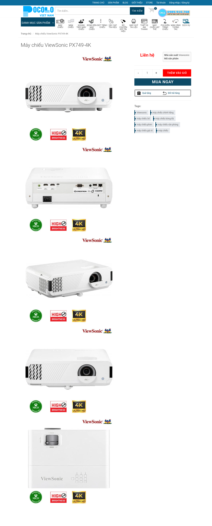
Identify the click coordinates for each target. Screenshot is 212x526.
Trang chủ (26, 34)
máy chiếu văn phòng (167, 125)
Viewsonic (141, 113)
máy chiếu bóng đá (163, 119)
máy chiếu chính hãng (162, 113)
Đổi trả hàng (171, 94)
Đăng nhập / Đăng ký (179, 2)
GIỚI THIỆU (137, 2)
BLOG (125, 2)
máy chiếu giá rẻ (144, 131)
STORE (149, 2)
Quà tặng (144, 94)
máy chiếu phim (143, 125)
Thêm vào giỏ (177, 73)
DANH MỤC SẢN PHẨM (38, 23)
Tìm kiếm (137, 11)
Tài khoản (161, 2)
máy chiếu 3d (142, 119)
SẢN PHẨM (113, 2)
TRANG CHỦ (98, 2)
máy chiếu (162, 131)
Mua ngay (163, 82)
